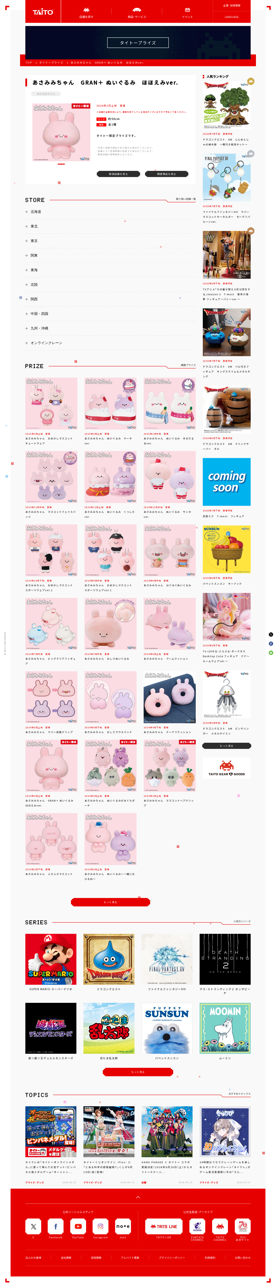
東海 (34, 270)
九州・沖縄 (39, 328)
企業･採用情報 (231, 5)
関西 (34, 299)
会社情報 (66, 1258)
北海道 (36, 212)
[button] (61, 164)
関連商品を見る (166, 174)
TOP (28, 62)
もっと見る (110, 902)
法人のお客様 (33, 1258)
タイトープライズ (51, 62)
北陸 (34, 284)
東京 (34, 241)
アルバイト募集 (130, 1258)
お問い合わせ (243, 1258)
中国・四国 (39, 314)
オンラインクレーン (46, 343)
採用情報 (96, 1258)
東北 (34, 226)
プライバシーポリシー (172, 1258)
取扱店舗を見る (118, 174)
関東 (34, 255)
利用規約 (210, 1258)
